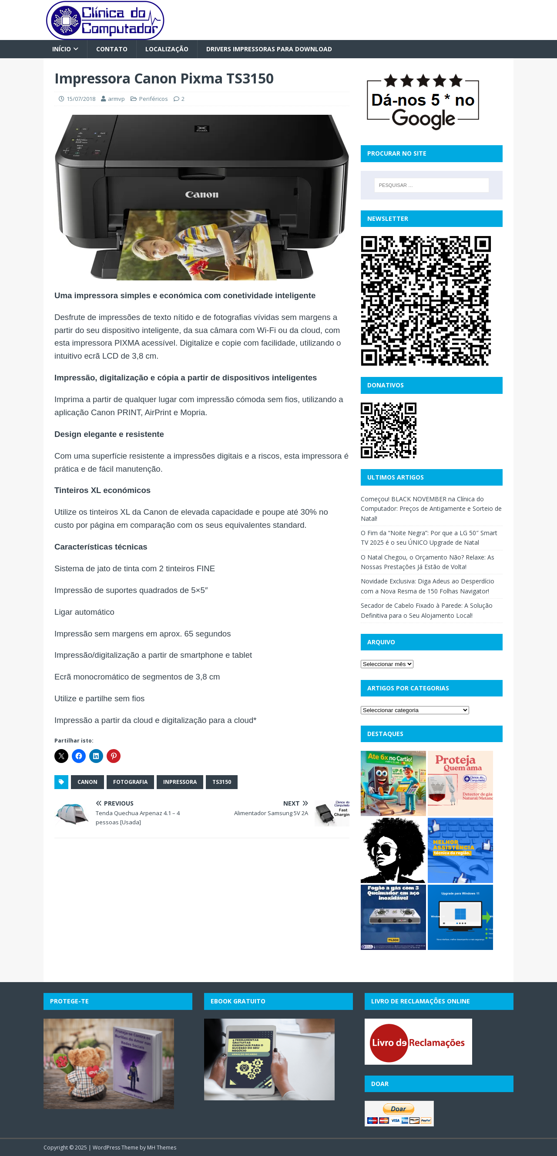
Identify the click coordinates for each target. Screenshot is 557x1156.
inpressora (180, 782)
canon (87, 782)
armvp (116, 99)
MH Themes (161, 1147)
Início (61, 49)
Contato (112, 49)
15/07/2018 (81, 99)
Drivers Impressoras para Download (269, 49)
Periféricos (153, 99)
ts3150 (221, 782)
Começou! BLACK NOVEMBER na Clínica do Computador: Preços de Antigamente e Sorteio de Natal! (431, 509)
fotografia (130, 782)
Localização (166, 49)
